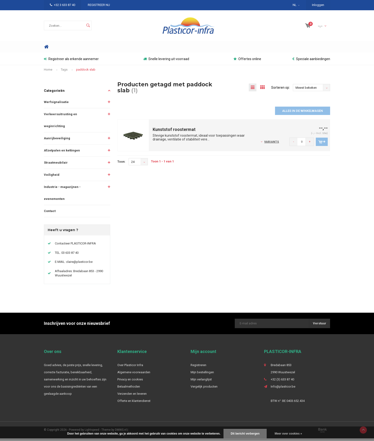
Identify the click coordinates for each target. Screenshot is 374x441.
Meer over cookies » (288, 433)
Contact (50, 213)
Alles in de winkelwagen (302, 113)
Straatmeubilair (56, 165)
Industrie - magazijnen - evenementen (62, 195)
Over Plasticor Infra (130, 367)
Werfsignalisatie (56, 104)
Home (46, 49)
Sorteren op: (280, 90)
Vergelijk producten (204, 389)
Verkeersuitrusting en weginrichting (60, 122)
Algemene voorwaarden (133, 375)
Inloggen (318, 5)
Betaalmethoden (128, 389)
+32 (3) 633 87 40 (282, 382)
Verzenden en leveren (132, 396)
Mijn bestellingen (202, 375)
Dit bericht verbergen (245, 433)
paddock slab (85, 72)
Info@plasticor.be (283, 389)
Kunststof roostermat (174, 132)
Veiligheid (51, 177)
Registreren (198, 367)
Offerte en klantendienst (134, 403)
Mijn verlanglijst (201, 382)
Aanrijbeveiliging (57, 140)
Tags (64, 72)
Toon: (121, 164)
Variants (271, 144)
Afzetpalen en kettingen (62, 153)
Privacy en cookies (130, 382)
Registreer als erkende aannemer (71, 61)
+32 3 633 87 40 (62, 5)
